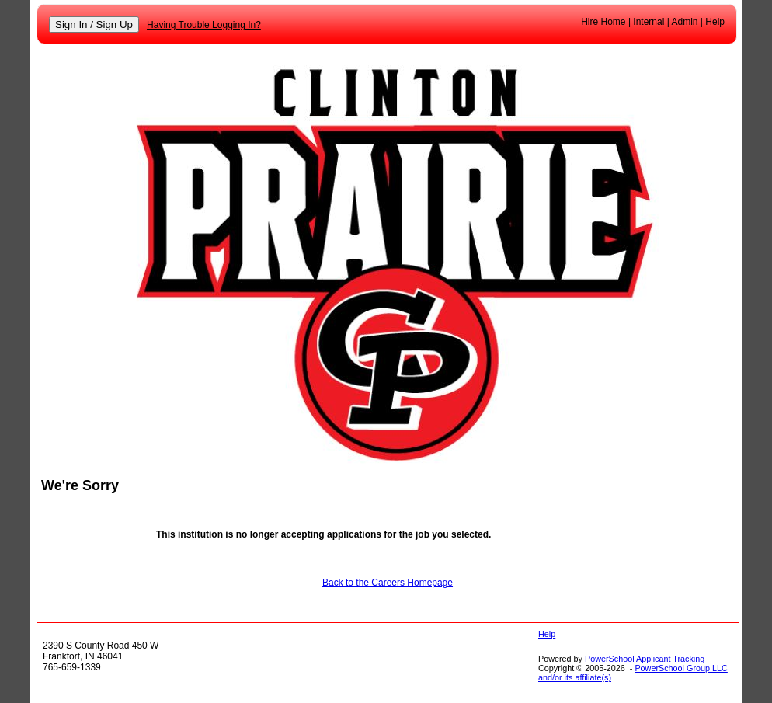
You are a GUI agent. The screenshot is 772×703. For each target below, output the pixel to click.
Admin (685, 21)
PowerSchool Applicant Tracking (644, 658)
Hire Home (603, 21)
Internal (648, 21)
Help (715, 21)
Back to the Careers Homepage (387, 582)
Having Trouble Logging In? (204, 24)
